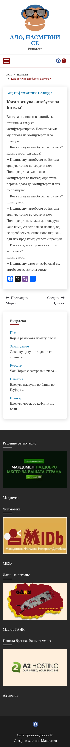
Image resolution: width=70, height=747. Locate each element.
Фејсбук (58, 60)
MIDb (7, 563)
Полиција (45, 93)
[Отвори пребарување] (64, 60)
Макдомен (11, 497)
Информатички (25, 93)
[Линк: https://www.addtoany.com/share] (32, 279)
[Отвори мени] (6, 61)
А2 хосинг (11, 695)
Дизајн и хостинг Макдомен (35, 740)
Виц (10, 93)
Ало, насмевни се (35, 40)
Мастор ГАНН (14, 629)
